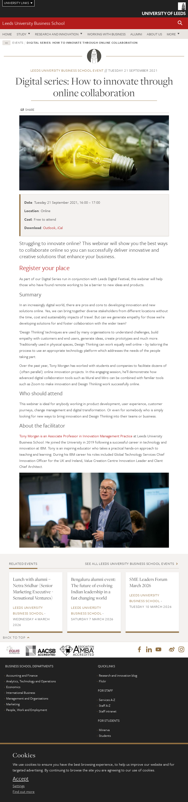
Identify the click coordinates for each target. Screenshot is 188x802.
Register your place (44, 267)
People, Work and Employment (26, 710)
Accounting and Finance (22, 675)
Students (105, 735)
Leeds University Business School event (67, 70)
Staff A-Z (104, 705)
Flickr (102, 681)
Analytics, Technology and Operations (31, 681)
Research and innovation (57, 34)
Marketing (13, 704)
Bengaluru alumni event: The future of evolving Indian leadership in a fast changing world (93, 588)
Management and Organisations (27, 698)
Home (7, 34)
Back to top (14, 637)
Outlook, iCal (53, 227)
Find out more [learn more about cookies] (24, 791)
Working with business (106, 34)
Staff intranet (108, 711)
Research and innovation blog (118, 675)
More (171, 34)
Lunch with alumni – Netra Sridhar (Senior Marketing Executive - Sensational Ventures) (33, 588)
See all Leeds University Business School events (129, 563)
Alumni (136, 34)
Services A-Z (107, 700)
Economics (13, 687)
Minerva (104, 730)
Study (21, 34)
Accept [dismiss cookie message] (21, 778)
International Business (20, 692)
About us (154, 34)
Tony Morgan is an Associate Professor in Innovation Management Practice (75, 435)
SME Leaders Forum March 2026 (148, 582)
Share (29, 109)
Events (17, 42)
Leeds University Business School (33, 23)
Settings (19, 785)
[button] (180, 23)
